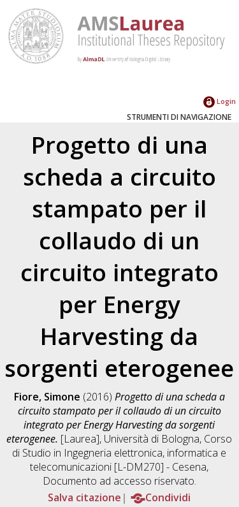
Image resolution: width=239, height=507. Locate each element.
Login (219, 101)
